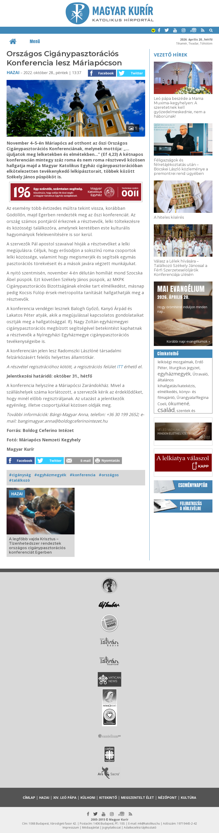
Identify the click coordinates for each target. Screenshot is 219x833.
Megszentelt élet (137, 797)
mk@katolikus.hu (149, 823)
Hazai (13, 72)
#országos (109, 474)
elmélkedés (167, 391)
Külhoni (87, 797)
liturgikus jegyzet (184, 367)
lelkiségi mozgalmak (175, 361)
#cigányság (20, 474)
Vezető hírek (170, 55)
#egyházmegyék (50, 474)
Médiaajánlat (90, 827)
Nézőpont (167, 797)
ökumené (178, 403)
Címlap (29, 797)
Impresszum (71, 827)
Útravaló (200, 374)
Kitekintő (108, 797)
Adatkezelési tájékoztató (140, 827)
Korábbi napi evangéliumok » (188, 341)
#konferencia (82, 474)
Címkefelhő (168, 354)
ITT (120, 366)
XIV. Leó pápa (64, 797)
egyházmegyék (174, 374)
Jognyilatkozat (111, 827)
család (166, 409)
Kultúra (188, 797)
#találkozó (19, 480)
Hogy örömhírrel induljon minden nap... (182, 299)
